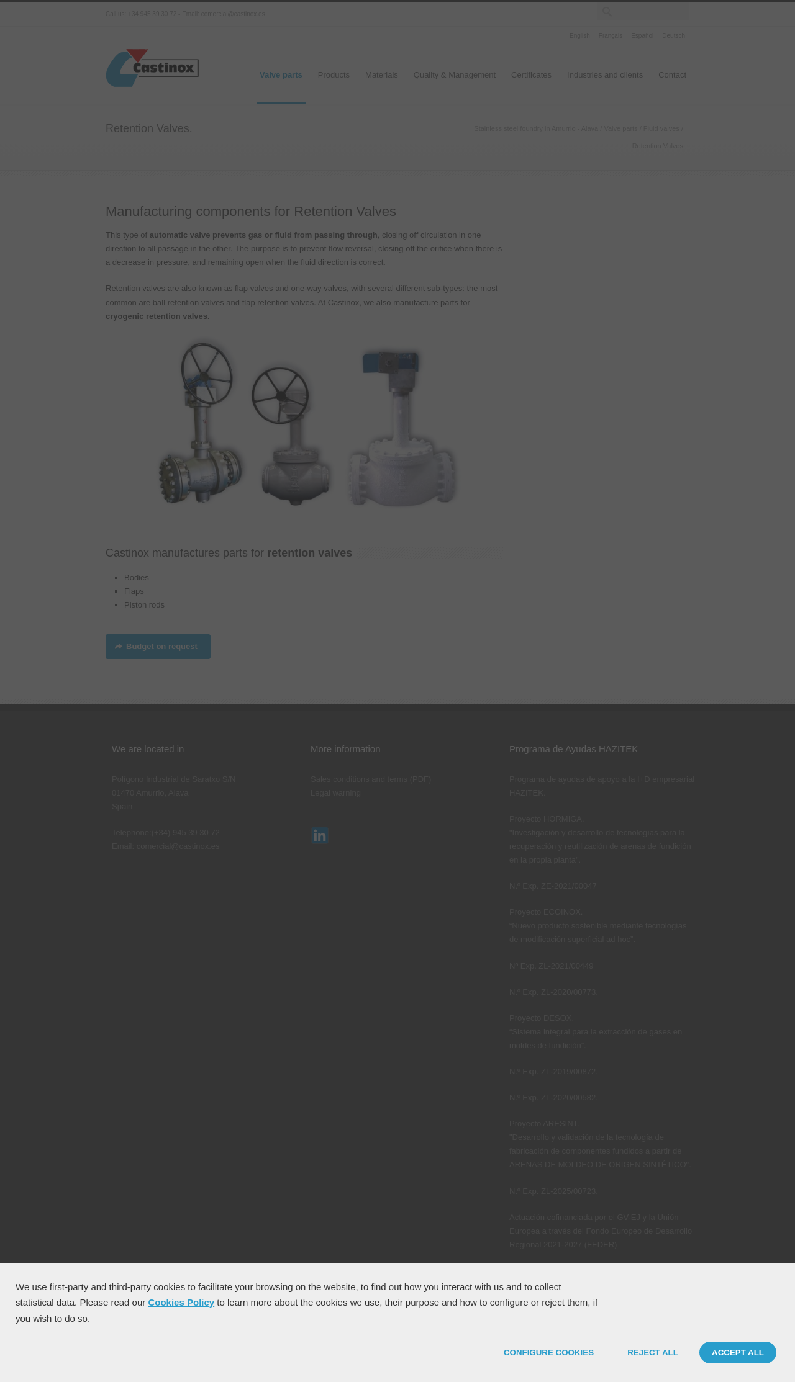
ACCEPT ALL (738, 1352)
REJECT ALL (652, 1352)
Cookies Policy (181, 1302)
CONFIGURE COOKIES (549, 1352)
